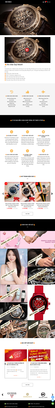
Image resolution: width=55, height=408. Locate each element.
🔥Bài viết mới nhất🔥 (27, 343)
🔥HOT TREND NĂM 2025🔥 (27, 176)
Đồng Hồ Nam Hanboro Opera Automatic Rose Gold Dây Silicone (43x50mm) (43, 205)
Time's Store (13, 366)
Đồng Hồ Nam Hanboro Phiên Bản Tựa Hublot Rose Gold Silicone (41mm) (27, 205)
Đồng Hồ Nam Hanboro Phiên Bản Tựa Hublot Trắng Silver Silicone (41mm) (12, 205)
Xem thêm (16, 375)
